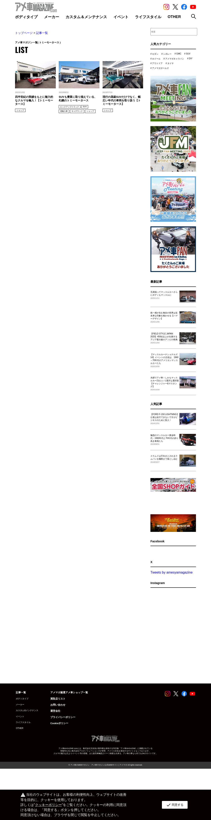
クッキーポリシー (48, 805)
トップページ (24, 33)
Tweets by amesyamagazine (171, 587)
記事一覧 (42, 33)
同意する (174, 804)
